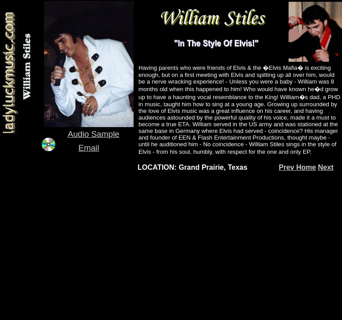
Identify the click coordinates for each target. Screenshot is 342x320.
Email (88, 147)
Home (306, 167)
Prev (287, 167)
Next (326, 167)
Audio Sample (93, 134)
